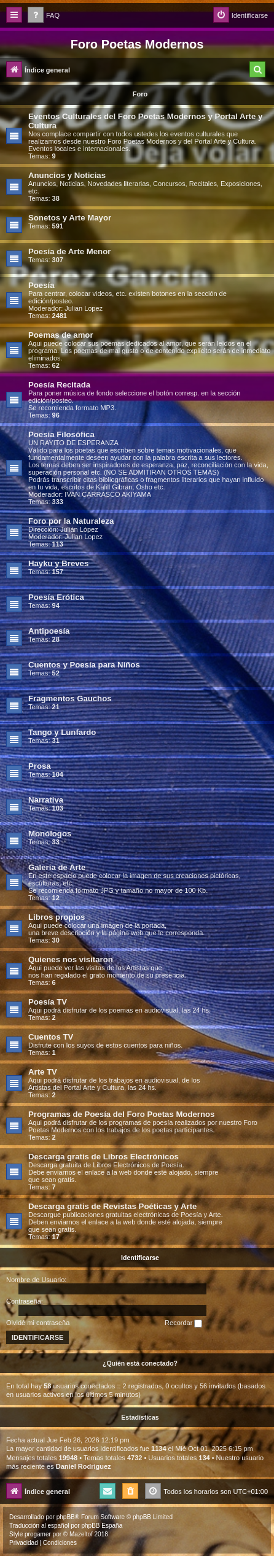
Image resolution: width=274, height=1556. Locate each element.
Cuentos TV (50, 1036)
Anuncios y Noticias (67, 175)
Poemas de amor (60, 335)
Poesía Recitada (59, 384)
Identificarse (140, 1257)
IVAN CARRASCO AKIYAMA (108, 494)
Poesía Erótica (56, 597)
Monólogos (49, 833)
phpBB (66, 1517)
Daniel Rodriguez (83, 1466)
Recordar (183, 1323)
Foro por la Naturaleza (71, 521)
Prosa (39, 766)
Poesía (41, 285)
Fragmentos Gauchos (70, 698)
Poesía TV (47, 1001)
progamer (38, 1534)
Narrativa (45, 799)
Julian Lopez (84, 308)
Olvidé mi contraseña (37, 1322)
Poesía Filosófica (61, 434)
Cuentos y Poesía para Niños (84, 664)
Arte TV (42, 1071)
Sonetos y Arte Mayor (69, 217)
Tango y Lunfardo (62, 732)
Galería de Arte (56, 867)
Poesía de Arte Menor (69, 251)
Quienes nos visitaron (70, 959)
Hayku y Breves (58, 563)
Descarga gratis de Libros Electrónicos (103, 1156)
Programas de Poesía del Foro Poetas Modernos (121, 1114)
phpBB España (101, 1525)
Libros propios (56, 917)
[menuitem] (44, 16)
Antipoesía (48, 631)
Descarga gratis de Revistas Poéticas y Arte (112, 1206)
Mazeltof (81, 1534)
